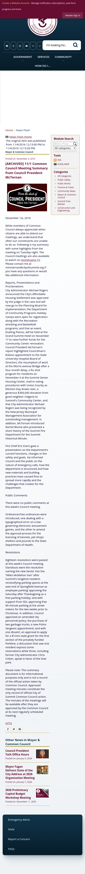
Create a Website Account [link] (15, 3)
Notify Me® (63, 164)
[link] (72, 15)
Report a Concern (19, 839)
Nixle (11, 829)
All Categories (64, 176)
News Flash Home (20, 136)
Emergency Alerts (19, 819)
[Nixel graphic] (33, 46)
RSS (59, 160)
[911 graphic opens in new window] (40, 46)
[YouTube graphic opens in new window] (27, 46)
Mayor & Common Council (67, 196)
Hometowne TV (30, 260)
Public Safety (64, 179)
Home (9, 130)
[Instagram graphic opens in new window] (20, 46)
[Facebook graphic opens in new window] (7, 46)
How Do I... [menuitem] (42, 65)
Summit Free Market (64, 203)
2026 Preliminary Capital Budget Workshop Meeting (18, 793)
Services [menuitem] (43, 57)
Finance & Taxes (66, 187)
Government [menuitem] (22, 57)
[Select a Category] (65, 148)
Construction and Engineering (66, 209)
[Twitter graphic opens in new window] (13, 46)
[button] (76, 45)
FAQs (11, 849)
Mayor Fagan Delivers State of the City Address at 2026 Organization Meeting (20, 772)
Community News (66, 191)
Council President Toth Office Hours (17, 752)
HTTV (8, 723)
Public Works (64, 183)
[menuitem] (42, 819)
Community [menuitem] (63, 57)
